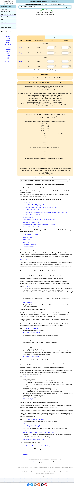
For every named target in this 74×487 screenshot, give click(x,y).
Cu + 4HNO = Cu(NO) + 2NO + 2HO (33, 439)
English (8, 36)
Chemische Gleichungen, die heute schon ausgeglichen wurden (45, 459)
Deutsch (8, 34)
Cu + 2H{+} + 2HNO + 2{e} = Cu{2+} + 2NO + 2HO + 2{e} (38, 432)
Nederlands (8, 45)
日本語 (8, 55)
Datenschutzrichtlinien (64, 471)
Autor (2, 24)
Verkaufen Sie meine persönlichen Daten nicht (45, 473)
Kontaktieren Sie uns (6, 27)
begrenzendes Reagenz (59, 37)
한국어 (8, 58)
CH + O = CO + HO (31, 328)
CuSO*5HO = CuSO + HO (31, 222)
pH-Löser (25, 454)
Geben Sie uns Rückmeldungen (27, 461)
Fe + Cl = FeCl (27, 202)
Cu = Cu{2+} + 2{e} (28, 423)
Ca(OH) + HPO (28, 237)
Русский (8, 51)
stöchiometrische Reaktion (31, 37)
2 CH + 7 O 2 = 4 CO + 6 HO (31, 356)
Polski (8, 47)
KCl (20, 66)
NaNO (20, 61)
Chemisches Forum (6, 17)
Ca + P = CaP (29, 377)
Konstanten (3, 19)
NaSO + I (26, 239)
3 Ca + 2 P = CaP (28, 399)
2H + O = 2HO (27, 302)
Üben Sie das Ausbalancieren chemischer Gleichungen (37, 445)
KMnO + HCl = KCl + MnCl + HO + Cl (33, 204)
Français (8, 40)
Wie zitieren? (8, 62)
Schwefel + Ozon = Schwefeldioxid (32, 226)
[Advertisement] (45, 25)
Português (8, 49)
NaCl (20, 47)
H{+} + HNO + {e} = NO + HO (31, 425)
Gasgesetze (4, 9)
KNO (20, 52)
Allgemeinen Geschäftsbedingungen (51, 471)
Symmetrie (3, 22)
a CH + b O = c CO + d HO (31, 332)
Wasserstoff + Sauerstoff (29, 244)
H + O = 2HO (27, 296)
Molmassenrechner (28, 452)
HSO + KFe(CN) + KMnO (31, 234)
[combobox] (45, 7)
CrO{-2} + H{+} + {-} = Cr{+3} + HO (32, 214)
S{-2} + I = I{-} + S (28, 217)
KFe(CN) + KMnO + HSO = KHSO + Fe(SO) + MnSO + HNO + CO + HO (45, 212)
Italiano (8, 42)
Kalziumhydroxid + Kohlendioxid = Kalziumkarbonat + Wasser (39, 224)
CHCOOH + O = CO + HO (31, 209)
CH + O (26, 242)
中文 (8, 53)
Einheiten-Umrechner (6, 11)
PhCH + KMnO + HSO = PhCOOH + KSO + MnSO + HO (39, 219)
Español (8, 38)
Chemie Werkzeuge (6, 6)
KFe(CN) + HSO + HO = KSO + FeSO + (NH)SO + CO (40, 207)
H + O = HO (24, 259)
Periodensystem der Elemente (8, 14)
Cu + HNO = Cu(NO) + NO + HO (34, 419)
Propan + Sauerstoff (28, 246)
